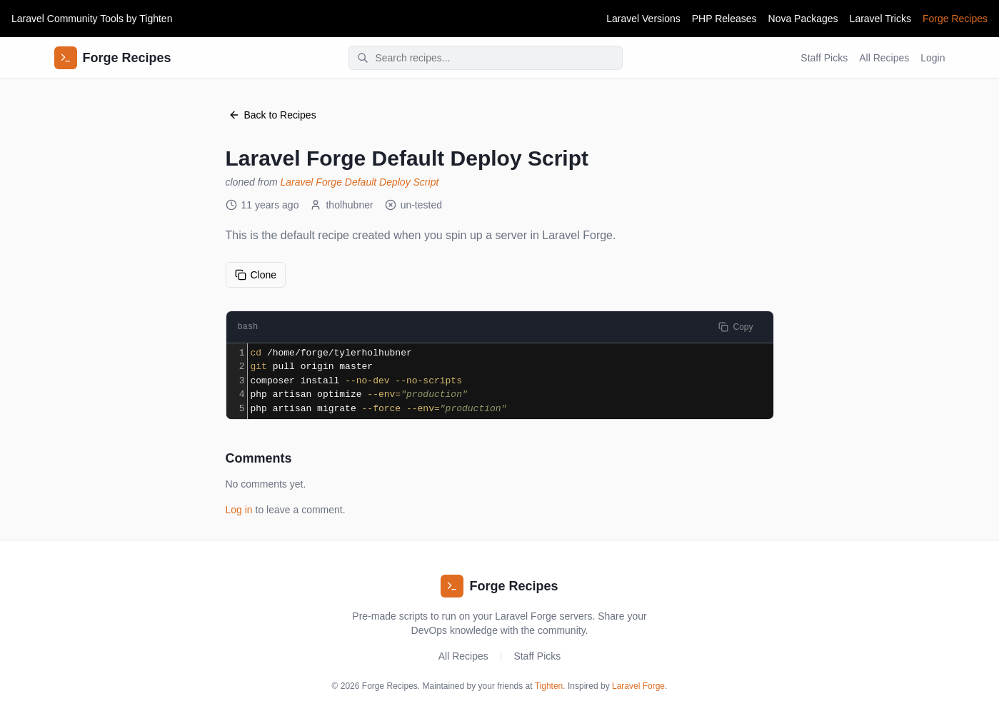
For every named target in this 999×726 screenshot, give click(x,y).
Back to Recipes (272, 115)
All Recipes (884, 58)
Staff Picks (824, 58)
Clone (256, 275)
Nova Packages (803, 18)
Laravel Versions (643, 18)
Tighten (155, 18)
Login (932, 58)
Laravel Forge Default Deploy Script (360, 182)
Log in (239, 509)
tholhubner (341, 205)
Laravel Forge (638, 686)
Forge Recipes (955, 18)
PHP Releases (724, 18)
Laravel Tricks (880, 18)
